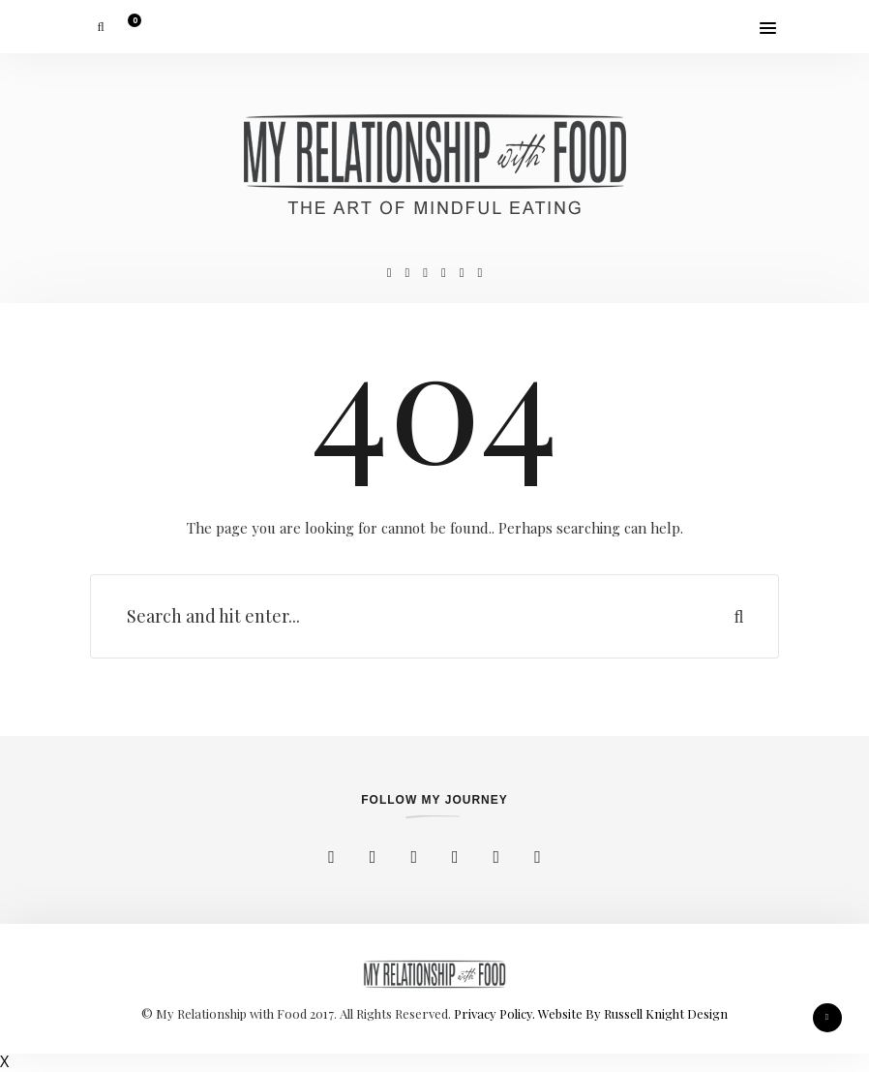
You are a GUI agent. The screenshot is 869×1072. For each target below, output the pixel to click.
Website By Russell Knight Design (633, 1013)
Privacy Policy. (496, 1013)
